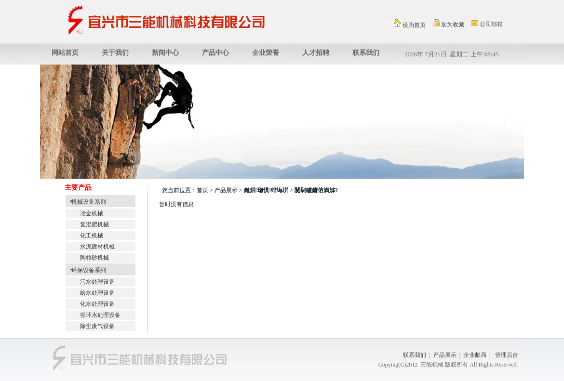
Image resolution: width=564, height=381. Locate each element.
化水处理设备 (97, 304)
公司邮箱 (487, 23)
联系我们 (365, 52)
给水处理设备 (97, 292)
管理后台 (506, 355)
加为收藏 (448, 23)
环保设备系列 (86, 270)
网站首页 (65, 52)
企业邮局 (474, 355)
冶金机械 (91, 213)
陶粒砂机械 (94, 257)
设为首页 (410, 23)
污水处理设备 (97, 281)
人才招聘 (315, 52)
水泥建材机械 (97, 246)
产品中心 (215, 52)
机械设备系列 (86, 201)
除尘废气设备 (97, 326)
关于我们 (115, 52)
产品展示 (445, 355)
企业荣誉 (265, 52)
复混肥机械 (94, 224)
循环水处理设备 (100, 315)
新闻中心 (165, 52)
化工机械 (91, 235)
